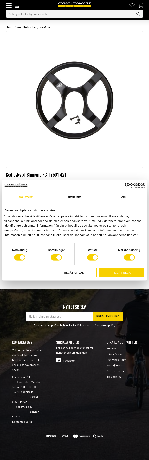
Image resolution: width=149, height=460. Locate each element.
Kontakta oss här (22, 421)
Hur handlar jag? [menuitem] (116, 359)
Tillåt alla (121, 272)
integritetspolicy (105, 325)
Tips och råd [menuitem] (114, 376)
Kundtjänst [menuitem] (113, 365)
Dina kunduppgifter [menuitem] (122, 342)
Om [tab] (123, 196)
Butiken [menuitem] (111, 348)
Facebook (69, 360)
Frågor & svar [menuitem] (114, 354)
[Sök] (138, 14)
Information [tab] (75, 196)
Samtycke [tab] (26, 196)
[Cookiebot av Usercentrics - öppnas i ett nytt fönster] (128, 185)
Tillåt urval (73, 272)
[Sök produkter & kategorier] (74, 14)
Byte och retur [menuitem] (115, 371)
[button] (9, 5)
